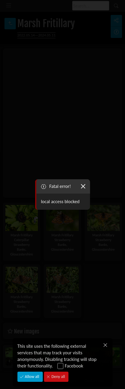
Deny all (57, 376)
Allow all (31, 376)
